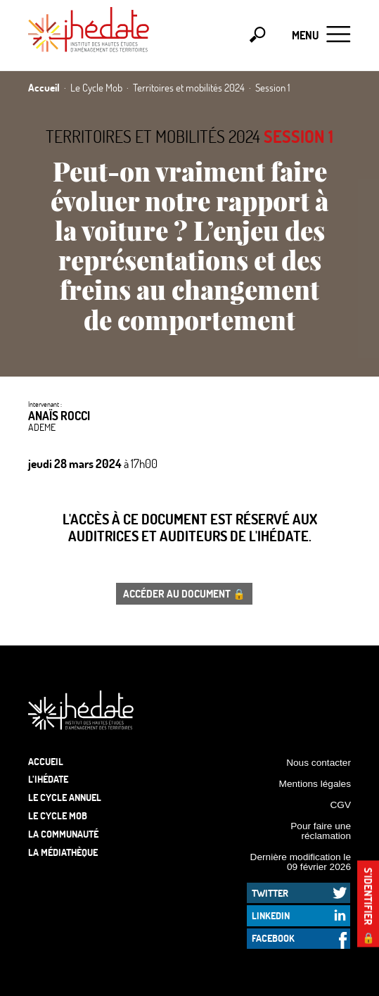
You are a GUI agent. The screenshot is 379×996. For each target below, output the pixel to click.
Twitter (270, 893)
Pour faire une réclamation (320, 831)
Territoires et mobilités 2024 (153, 136)
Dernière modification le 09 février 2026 (300, 862)
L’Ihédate (48, 779)
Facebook (273, 938)
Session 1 (298, 136)
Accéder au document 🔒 (184, 593)
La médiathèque (63, 852)
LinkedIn (271, 915)
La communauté (63, 833)
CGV (340, 805)
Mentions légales (315, 783)
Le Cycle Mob (57, 815)
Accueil (45, 761)
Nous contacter (318, 762)
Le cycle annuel (64, 797)
